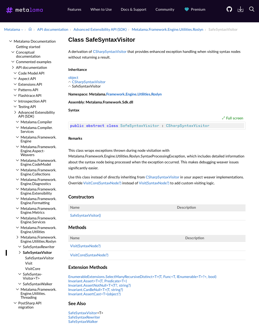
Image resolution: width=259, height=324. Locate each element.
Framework (115, 94)
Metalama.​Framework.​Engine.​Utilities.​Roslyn (38, 239)
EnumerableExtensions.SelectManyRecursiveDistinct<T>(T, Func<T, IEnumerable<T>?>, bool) (142, 277)
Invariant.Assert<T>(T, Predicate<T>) (97, 281)
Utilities (143, 94)
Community (165, 9)
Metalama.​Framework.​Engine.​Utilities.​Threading (38, 293)
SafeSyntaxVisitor (82, 313)
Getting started (28, 47)
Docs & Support (133, 9)
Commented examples (33, 62)
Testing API (27, 107)
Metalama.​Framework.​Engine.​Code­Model (38, 163)
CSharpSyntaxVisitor (110, 52)
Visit (28, 263)
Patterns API (28, 90)
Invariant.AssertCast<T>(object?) (94, 294)
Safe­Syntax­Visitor (37, 253)
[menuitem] (227, 12)
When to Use (101, 9)
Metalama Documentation (35, 41)
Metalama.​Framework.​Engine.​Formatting (38, 201)
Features (74, 9)
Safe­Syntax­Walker (37, 284)
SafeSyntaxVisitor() (85, 215)
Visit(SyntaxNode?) (154, 183)
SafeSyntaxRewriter (84, 317)
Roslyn (156, 94)
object (73, 78)
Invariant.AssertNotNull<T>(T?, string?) (99, 285)
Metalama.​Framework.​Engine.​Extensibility (38, 191)
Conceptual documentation (28, 54)
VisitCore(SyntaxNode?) (102, 183)
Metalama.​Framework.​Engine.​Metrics (38, 211)
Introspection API (32, 101)
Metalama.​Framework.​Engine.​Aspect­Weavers (38, 151)
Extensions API (30, 84)
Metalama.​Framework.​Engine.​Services (38, 220)
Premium (194, 9)
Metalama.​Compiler (36, 122)
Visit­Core (32, 269)
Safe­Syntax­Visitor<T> (32, 276)
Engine (131, 94)
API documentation (31, 67)
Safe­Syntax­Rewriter (39, 247)
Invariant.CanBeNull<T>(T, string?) (95, 290)
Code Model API (31, 73)
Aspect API (27, 79)
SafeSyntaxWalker (83, 322)
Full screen (234, 118)
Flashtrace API (29, 96)
